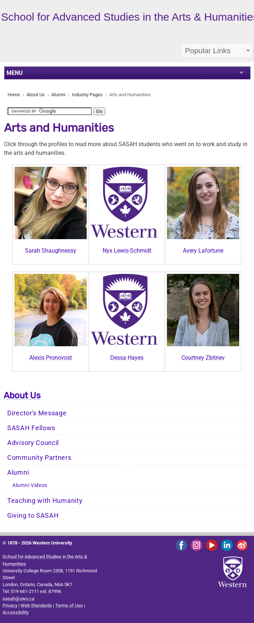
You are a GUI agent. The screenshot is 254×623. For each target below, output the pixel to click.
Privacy (10, 605)
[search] (50, 111)
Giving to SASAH (33, 515)
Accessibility (16, 612)
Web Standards (36, 605)
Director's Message (37, 413)
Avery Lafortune (203, 250)
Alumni (58, 94)
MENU (15, 72)
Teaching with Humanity (44, 500)
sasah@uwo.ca (18, 598)
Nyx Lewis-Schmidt (127, 250)
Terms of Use (69, 605)
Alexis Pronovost (50, 357)
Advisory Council (33, 442)
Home (14, 94)
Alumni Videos (29, 485)
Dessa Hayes (126, 357)
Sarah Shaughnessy (50, 250)
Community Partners (39, 457)
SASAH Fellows (31, 428)
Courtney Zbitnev (203, 357)
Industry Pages (87, 94)
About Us (35, 94)
